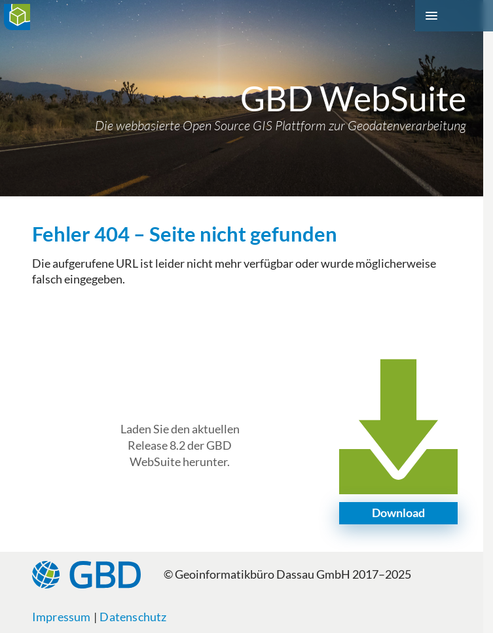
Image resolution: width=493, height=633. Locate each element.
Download (398, 513)
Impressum (61, 617)
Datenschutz (133, 617)
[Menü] (454, 15)
